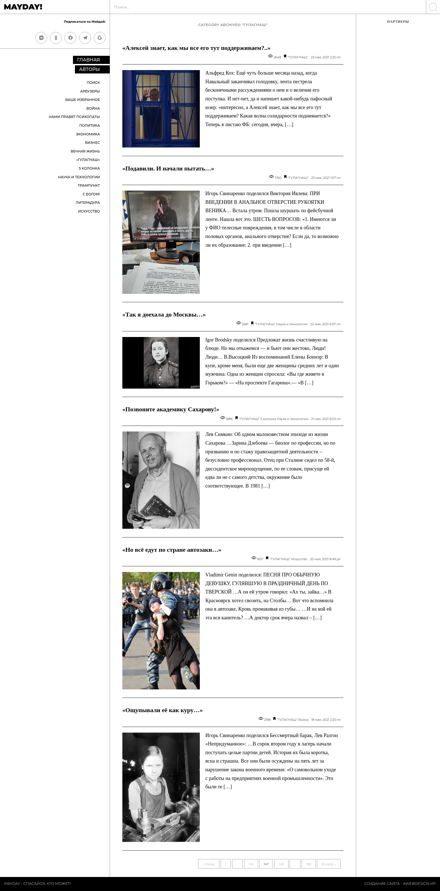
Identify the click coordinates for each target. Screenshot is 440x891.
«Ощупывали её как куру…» (162, 710)
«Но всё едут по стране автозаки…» (171, 549)
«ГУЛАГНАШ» (88, 160)
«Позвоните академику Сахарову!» (170, 409)
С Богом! (91, 194)
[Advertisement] (398, 122)
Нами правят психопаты (74, 117)
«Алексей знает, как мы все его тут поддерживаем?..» (196, 47)
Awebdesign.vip (419, 883)
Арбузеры (90, 91)
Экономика (88, 134)
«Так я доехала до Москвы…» (164, 314)
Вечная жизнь (85, 151)
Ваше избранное (82, 100)
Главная (88, 60)
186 (308, 864)
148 (281, 864)
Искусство (89, 211)
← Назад (209, 864)
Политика (89, 125)
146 (251, 864)
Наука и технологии (79, 177)
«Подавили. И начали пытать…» (168, 168)
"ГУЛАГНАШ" (298, 57)
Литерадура (87, 202)
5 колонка (89, 168)
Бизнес (92, 142)
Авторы (89, 69)
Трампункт (89, 185)
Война (93, 108)
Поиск (93, 82)
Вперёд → (328, 864)
